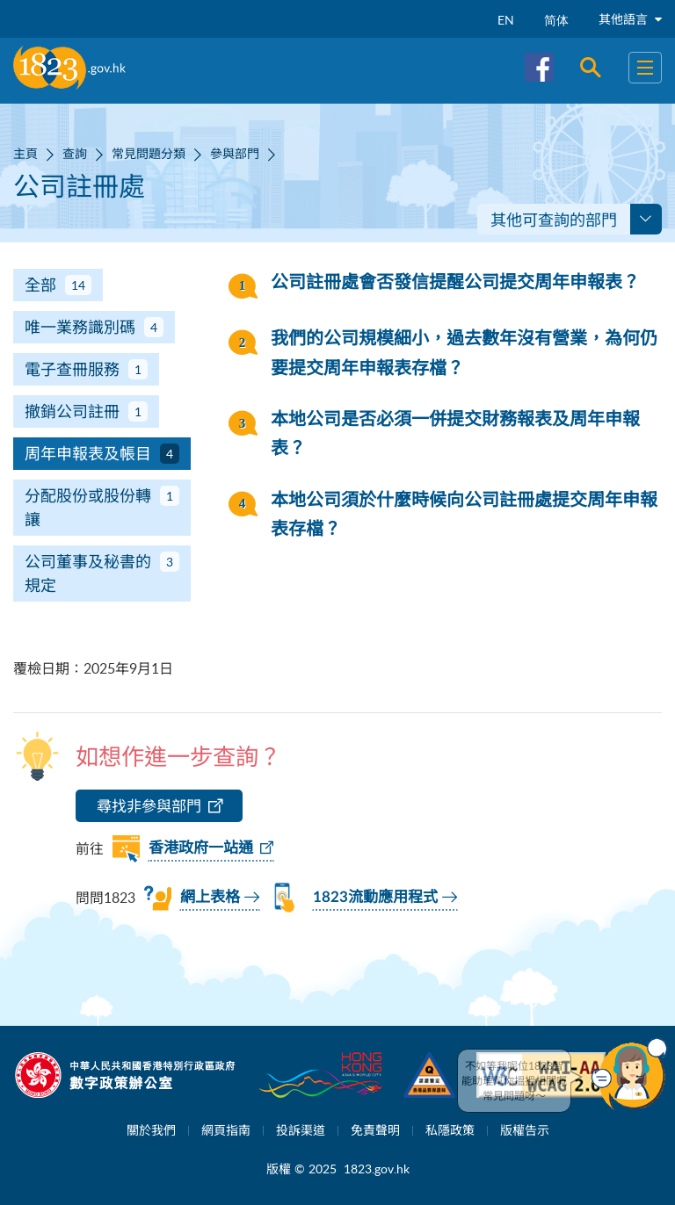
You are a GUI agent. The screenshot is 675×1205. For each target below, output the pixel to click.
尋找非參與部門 (149, 806)
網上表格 (210, 897)
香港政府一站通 (201, 848)
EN (505, 19)
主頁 (25, 153)
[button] (629, 1074)
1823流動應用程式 (375, 897)
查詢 (74, 153)
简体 (556, 19)
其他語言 (630, 19)
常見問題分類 (148, 153)
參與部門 (234, 153)
